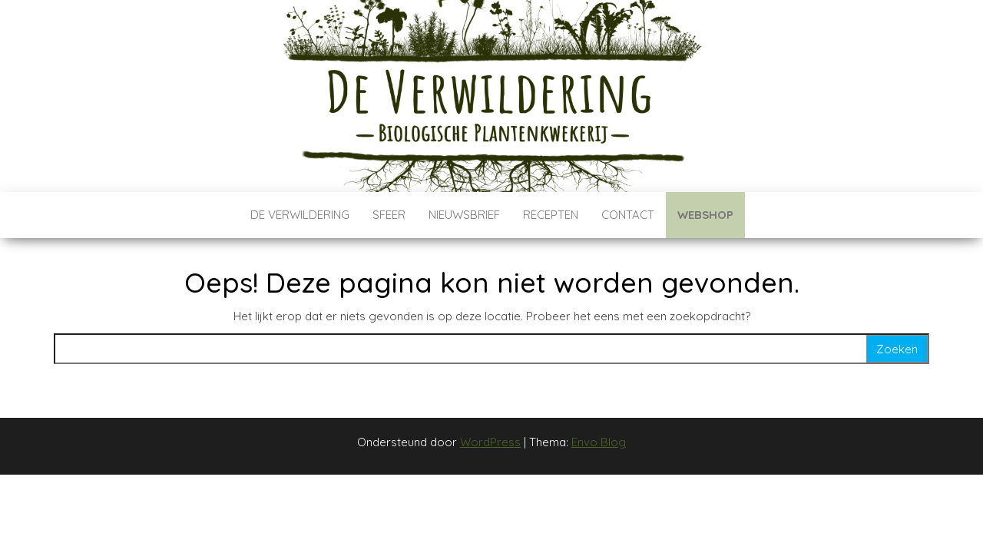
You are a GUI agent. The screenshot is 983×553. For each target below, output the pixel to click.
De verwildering (299, 214)
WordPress (490, 442)
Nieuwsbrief (464, 214)
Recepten (550, 214)
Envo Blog (598, 442)
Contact (627, 214)
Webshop (705, 214)
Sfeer (388, 214)
